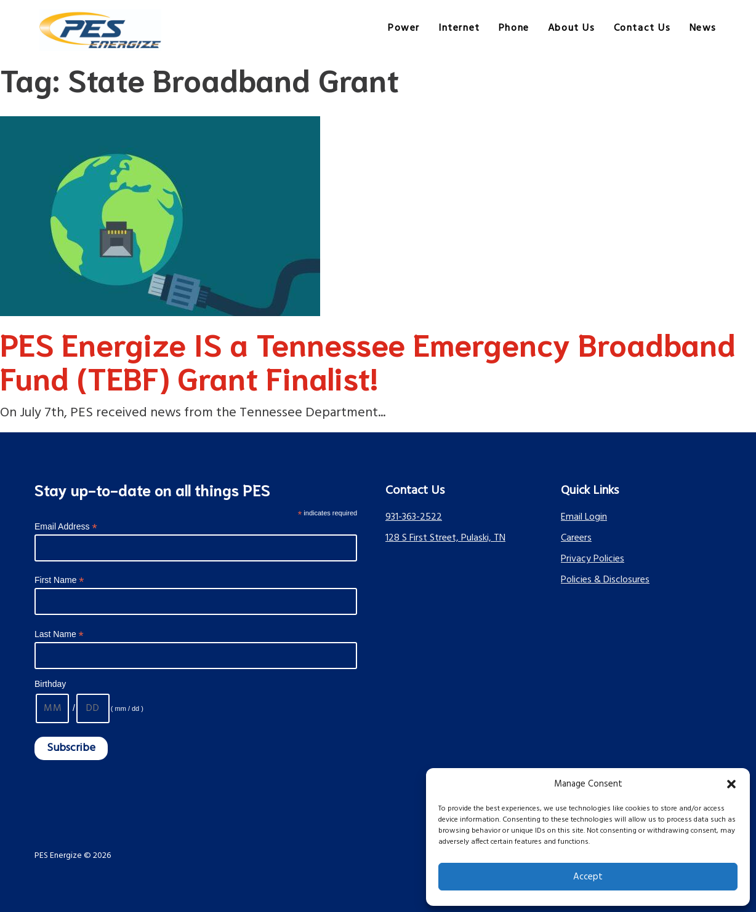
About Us (571, 28)
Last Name (59, 634)
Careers (576, 538)
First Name (59, 580)
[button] (731, 784)
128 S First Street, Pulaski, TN (445, 538)
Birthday (50, 684)
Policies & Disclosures (605, 580)
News (703, 28)
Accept (588, 877)
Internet (459, 28)
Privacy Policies (592, 559)
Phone (514, 28)
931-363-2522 (413, 517)
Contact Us (642, 28)
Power (404, 28)
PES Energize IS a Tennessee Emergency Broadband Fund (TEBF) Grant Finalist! (368, 360)
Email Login (584, 517)
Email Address (65, 527)
